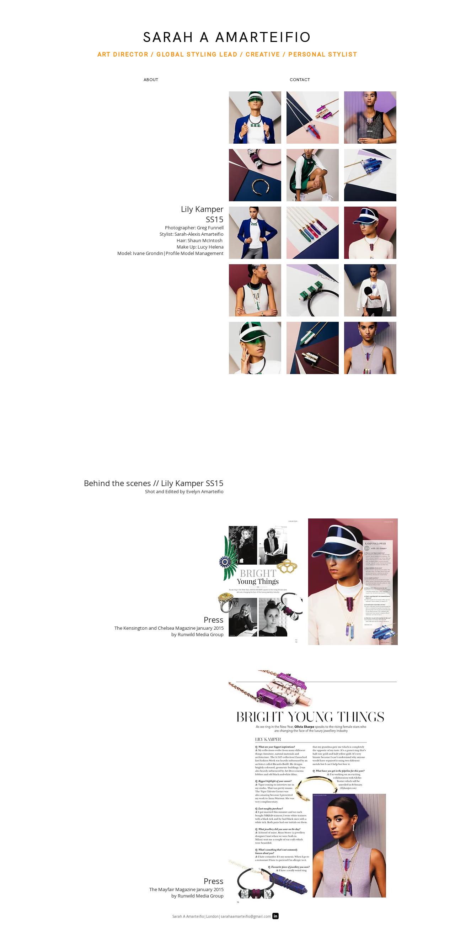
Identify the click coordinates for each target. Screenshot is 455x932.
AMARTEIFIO (263, 37)
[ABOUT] (151, 80)
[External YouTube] (312, 446)
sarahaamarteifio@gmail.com (246, 916)
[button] (255, 117)
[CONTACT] (299, 80)
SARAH (168, 37)
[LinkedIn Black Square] (275, 916)
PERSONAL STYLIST (322, 54)
